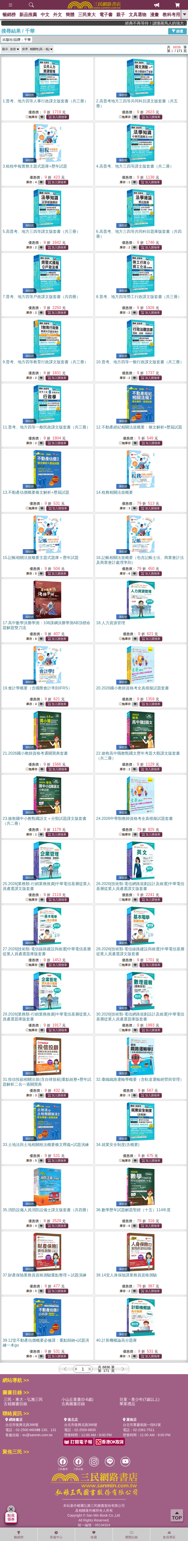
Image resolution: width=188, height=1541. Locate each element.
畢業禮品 (127, 1404)
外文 (57, 14)
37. (44, 1275)
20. (132, 688)
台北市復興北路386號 (21, 1425)
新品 (28, 14)
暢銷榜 (9, 14)
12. (139, 427)
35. (46, 1210)
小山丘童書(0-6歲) (77, 1399)
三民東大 (87, 14)
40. (116, 1340)
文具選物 (137, 14)
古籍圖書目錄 (15, 1404)
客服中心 (56, 1535)
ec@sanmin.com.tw (37, 1435)
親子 (120, 14)
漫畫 (154, 14)
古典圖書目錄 (73, 1404)
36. (133, 1210)
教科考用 (171, 14)
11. (46, 427)
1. (45, 101)
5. (41, 231)
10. (140, 362)
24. (134, 818)
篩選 (177, 31)
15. (41, 558)
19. (37, 688)
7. (41, 297)
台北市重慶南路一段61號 (142, 1425)
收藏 (94, 1535)
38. (126, 1275)
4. (135, 166)
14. (114, 492)
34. (118, 1145)
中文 (45, 14)
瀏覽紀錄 (131, 1535)
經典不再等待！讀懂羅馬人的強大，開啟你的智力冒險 (168, 23)
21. (35, 753)
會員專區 (169, 1535)
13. (36, 492)
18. (110, 623)
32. (140, 1079)
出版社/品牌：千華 (16, 40)
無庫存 (31, 117)
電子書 (106, 14)
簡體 (70, 14)
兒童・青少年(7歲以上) (139, 1399)
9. (45, 362)
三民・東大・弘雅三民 (23, 1399)
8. (139, 297)
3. (35, 166)
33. (46, 1145)
